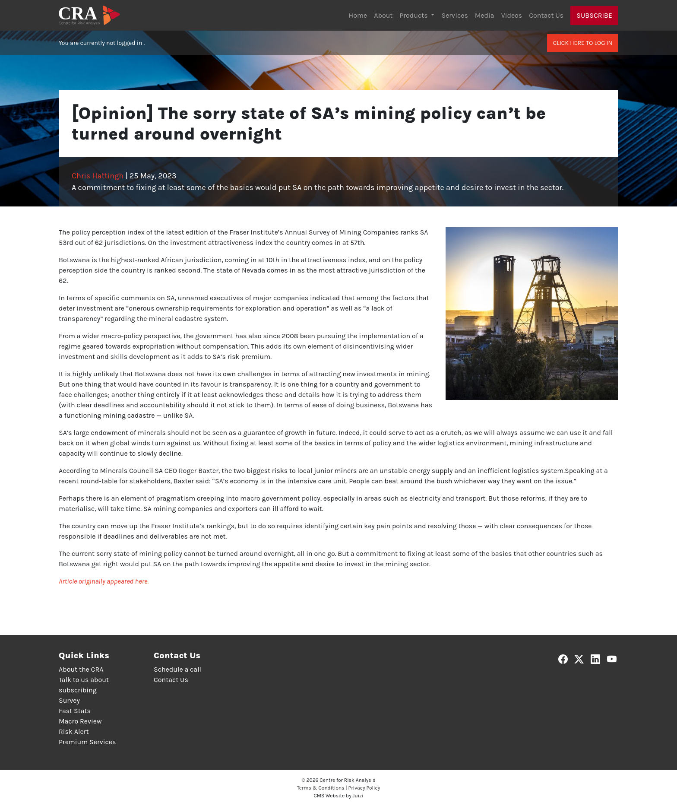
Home (358, 15)
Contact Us (546, 15)
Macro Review (80, 721)
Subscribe (594, 15)
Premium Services (87, 742)
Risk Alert (74, 731)
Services (454, 15)
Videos (511, 15)
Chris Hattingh (97, 176)
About (383, 15)
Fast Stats (75, 711)
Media (484, 15)
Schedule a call (177, 669)
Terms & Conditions (321, 788)
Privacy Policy (364, 788)
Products (414, 15)
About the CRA (81, 669)
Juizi (358, 796)
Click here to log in (582, 43)
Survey (69, 700)
